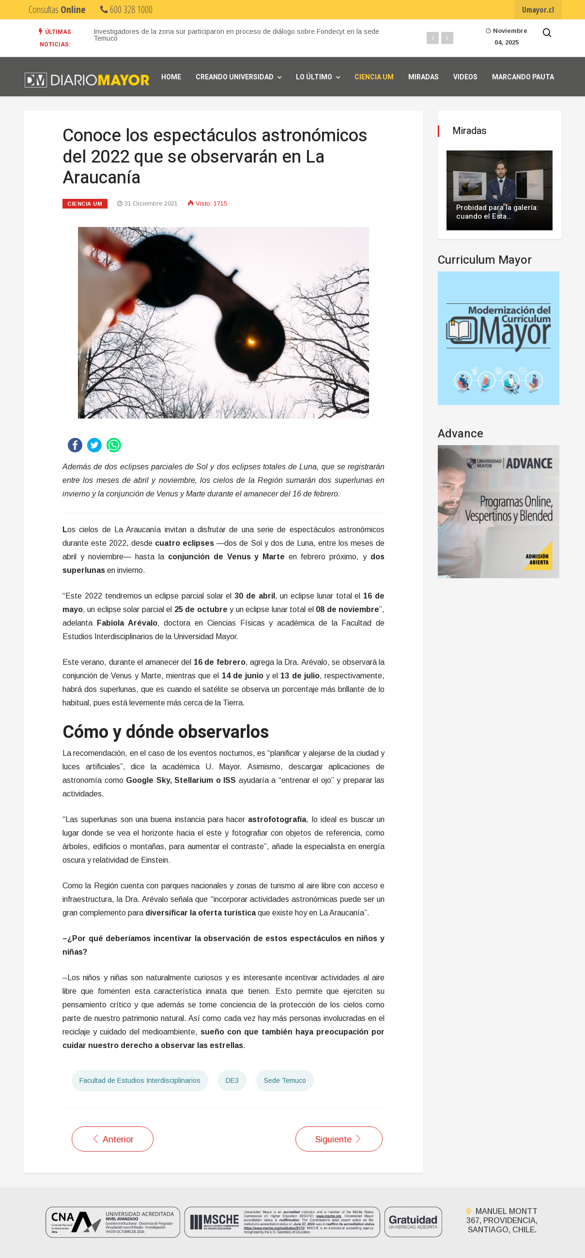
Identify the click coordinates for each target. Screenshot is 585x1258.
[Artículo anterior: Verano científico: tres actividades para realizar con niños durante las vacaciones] (113, 1139)
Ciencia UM (374, 77)
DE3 (232, 1080)
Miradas (423, 77)
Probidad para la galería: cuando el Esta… (497, 212)
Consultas (57, 9)
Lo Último (314, 77)
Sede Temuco (285, 1080)
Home (171, 77)
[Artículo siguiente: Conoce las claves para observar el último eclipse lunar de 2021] (339, 1139)
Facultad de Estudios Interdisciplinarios (139, 1080)
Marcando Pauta (523, 77)
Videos (465, 77)
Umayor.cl (538, 9)
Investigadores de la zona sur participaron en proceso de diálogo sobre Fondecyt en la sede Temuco (236, 35)
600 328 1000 (126, 9)
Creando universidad (235, 77)
